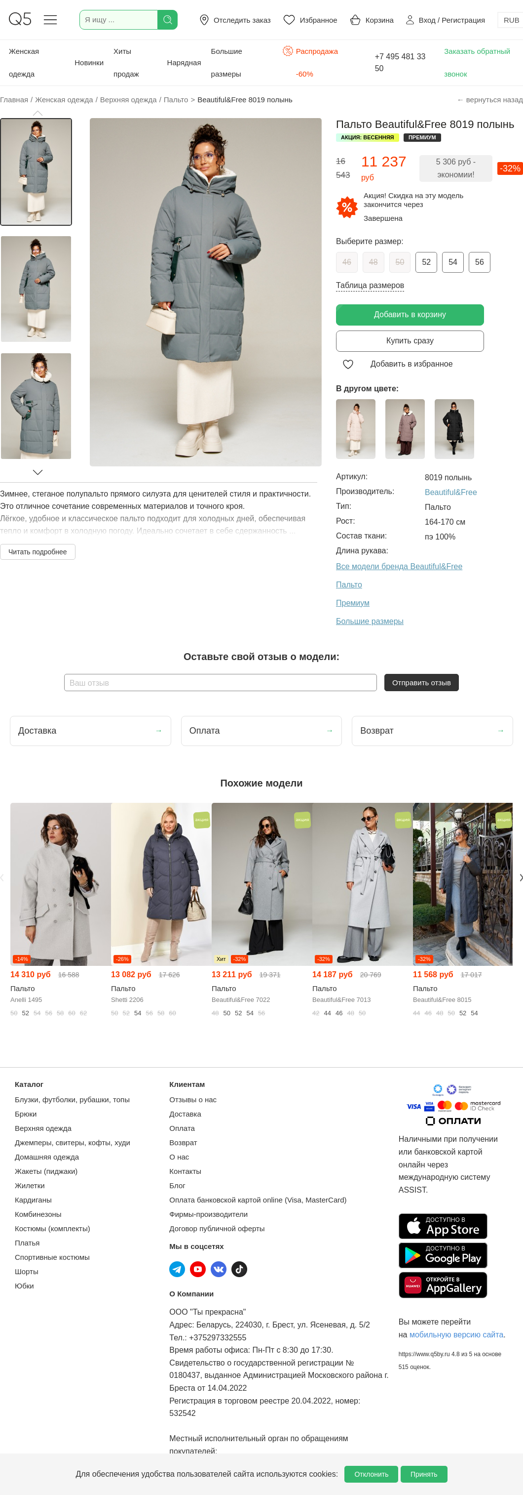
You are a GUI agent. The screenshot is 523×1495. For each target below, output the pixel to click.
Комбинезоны (38, 1214)
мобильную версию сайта (456, 1334)
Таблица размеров (370, 285)
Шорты (26, 1271)
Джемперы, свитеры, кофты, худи (72, 1142)
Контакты (185, 1171)
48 (373, 262)
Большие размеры (226, 62)
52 (426, 262)
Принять (424, 1474)
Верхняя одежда (43, 1128)
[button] (37, 113)
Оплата (182, 1128)
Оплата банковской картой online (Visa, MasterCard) (257, 1200)
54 (452, 262)
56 (479, 262)
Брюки (26, 1114)
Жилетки (30, 1185)
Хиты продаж (126, 62)
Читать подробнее (37, 552)
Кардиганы (33, 1200)
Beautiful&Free (451, 492)
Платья (27, 1243)
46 (346, 262)
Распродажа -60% (310, 61)
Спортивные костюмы (52, 1257)
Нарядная (184, 62)
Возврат (183, 1142)
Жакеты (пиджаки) (46, 1171)
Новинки (89, 62)
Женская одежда (24, 62)
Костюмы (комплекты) (52, 1228)
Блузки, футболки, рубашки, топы (72, 1099)
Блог (177, 1185)
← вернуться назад (490, 99)
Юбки (24, 1286)
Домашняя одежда (47, 1157)
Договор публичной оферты (216, 1228)
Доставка (185, 1114)
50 (400, 262)
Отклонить (371, 1474)
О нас (179, 1157)
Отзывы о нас (193, 1099)
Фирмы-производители (208, 1214)
